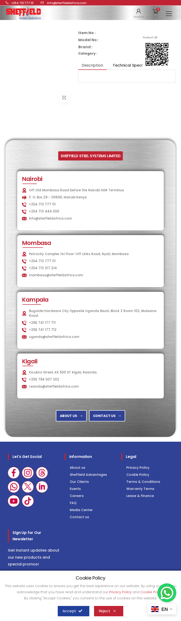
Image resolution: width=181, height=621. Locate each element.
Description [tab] (92, 65)
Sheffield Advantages (88, 474)
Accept (72, 611)
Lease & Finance (140, 495)
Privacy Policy (137, 467)
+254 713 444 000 (44, 211)
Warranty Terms (140, 488)
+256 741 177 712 (43, 330)
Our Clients (79, 481)
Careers (77, 495)
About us (77, 467)
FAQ (73, 503)
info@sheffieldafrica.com (50, 218)
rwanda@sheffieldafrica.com (54, 386)
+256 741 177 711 (42, 323)
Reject (107, 611)
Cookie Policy (137, 474)
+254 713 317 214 (43, 268)
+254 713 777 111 (42, 204)
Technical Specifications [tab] (136, 65)
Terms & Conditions (143, 481)
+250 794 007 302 (44, 379)
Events (75, 488)
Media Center (81, 510)
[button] (139, 13)
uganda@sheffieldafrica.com (54, 337)
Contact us (79, 517)
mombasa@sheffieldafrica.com (56, 275)
